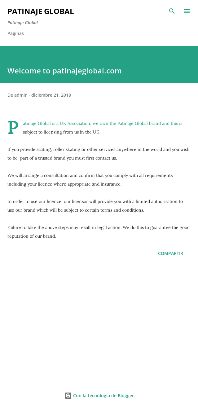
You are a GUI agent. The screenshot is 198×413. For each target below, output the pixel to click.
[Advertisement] (99, 322)
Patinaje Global (40, 11)
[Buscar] (172, 11)
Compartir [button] (170, 253)
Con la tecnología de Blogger (99, 395)
